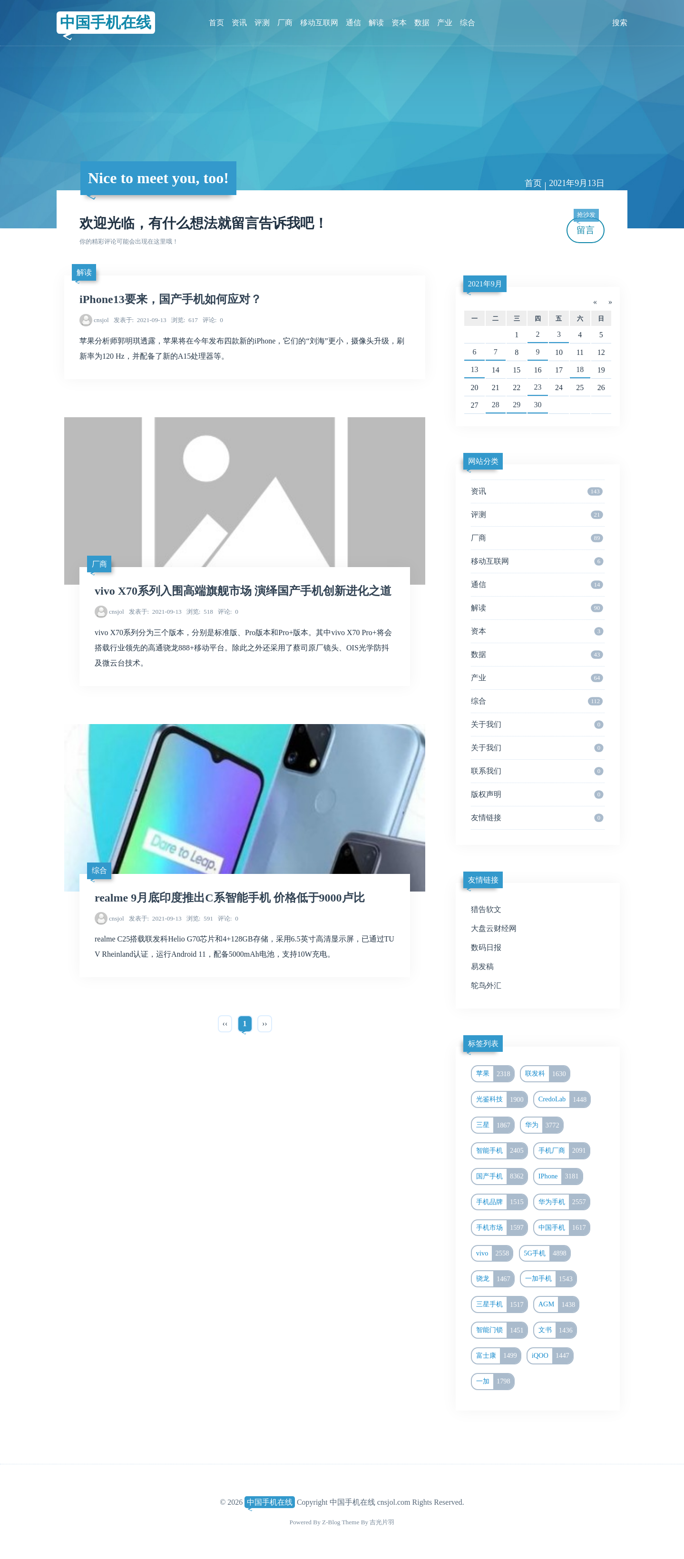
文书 (557, 1330)
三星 (495, 1125)
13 (474, 369)
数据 (422, 23)
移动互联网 (319, 23)
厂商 (285, 23)
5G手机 (547, 1253)
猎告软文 (486, 909)
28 (495, 405)
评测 (262, 23)
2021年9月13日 (577, 183)
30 (538, 405)
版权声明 (537, 794)
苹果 (495, 1073)
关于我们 (537, 724)
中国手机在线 (105, 22)
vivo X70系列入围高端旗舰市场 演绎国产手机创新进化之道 (243, 591)
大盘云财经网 (494, 928)
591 (199, 918)
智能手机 (501, 1150)
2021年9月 (485, 284)
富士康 (498, 1355)
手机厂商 (563, 1150)
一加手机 (550, 1278)
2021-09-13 (140, 320)
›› (264, 1024)
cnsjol (101, 320)
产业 (444, 23)
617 (184, 320)
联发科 (547, 1073)
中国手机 (563, 1227)
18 (580, 369)
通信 (353, 23)
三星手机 (501, 1304)
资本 (399, 23)
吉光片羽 (382, 1522)
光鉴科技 (501, 1099)
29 (516, 405)
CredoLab (564, 1099)
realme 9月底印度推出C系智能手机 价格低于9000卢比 (230, 898)
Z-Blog (331, 1522)
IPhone (560, 1176)
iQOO (552, 1355)
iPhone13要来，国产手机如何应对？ (170, 299)
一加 (495, 1381)
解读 (376, 23)
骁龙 (495, 1278)
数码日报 (486, 947)
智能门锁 (501, 1330)
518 (199, 611)
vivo (494, 1253)
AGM (558, 1304)
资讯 (239, 23)
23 (538, 387)
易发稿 (482, 966)
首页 (216, 23)
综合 (467, 23)
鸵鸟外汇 (486, 985)
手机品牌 (501, 1202)
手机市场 (501, 1227)
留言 (586, 226)
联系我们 (537, 771)
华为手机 (563, 1202)
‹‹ (225, 1024)
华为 (544, 1125)
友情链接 (537, 818)
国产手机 (501, 1176)
